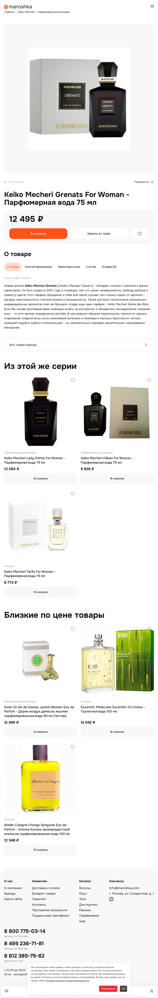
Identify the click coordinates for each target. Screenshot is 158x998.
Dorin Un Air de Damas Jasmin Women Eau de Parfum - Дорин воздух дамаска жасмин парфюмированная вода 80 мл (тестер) (39, 711)
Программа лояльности (49, 910)
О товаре (13, 267)
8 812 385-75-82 (24, 956)
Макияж (85, 910)
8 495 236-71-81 (24, 943)
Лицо (83, 893)
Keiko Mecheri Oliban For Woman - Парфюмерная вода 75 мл (107, 460)
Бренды (9, 893)
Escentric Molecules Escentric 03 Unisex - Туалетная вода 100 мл (113, 709)
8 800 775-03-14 (24, 931)
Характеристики (69, 267)
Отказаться (108, 988)
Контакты (39, 905)
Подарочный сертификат (50, 916)
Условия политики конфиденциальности (67, 980)
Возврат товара (43, 893)
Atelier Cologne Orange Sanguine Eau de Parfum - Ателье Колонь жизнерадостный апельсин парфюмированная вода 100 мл (37, 829)
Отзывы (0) (109, 267)
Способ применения (38, 267)
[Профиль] (152, 991)
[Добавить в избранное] (140, 233)
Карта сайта (13, 899)
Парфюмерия (89, 916)
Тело (82, 899)
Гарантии (39, 899)
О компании (13, 888)
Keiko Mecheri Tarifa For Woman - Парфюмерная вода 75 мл (30, 574)
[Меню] (6, 991)
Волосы (85, 888)
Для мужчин (88, 905)
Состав (91, 267)
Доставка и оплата (46, 888)
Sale (82, 921)
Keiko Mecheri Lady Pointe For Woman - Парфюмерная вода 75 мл (34, 460)
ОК (123, 988)
